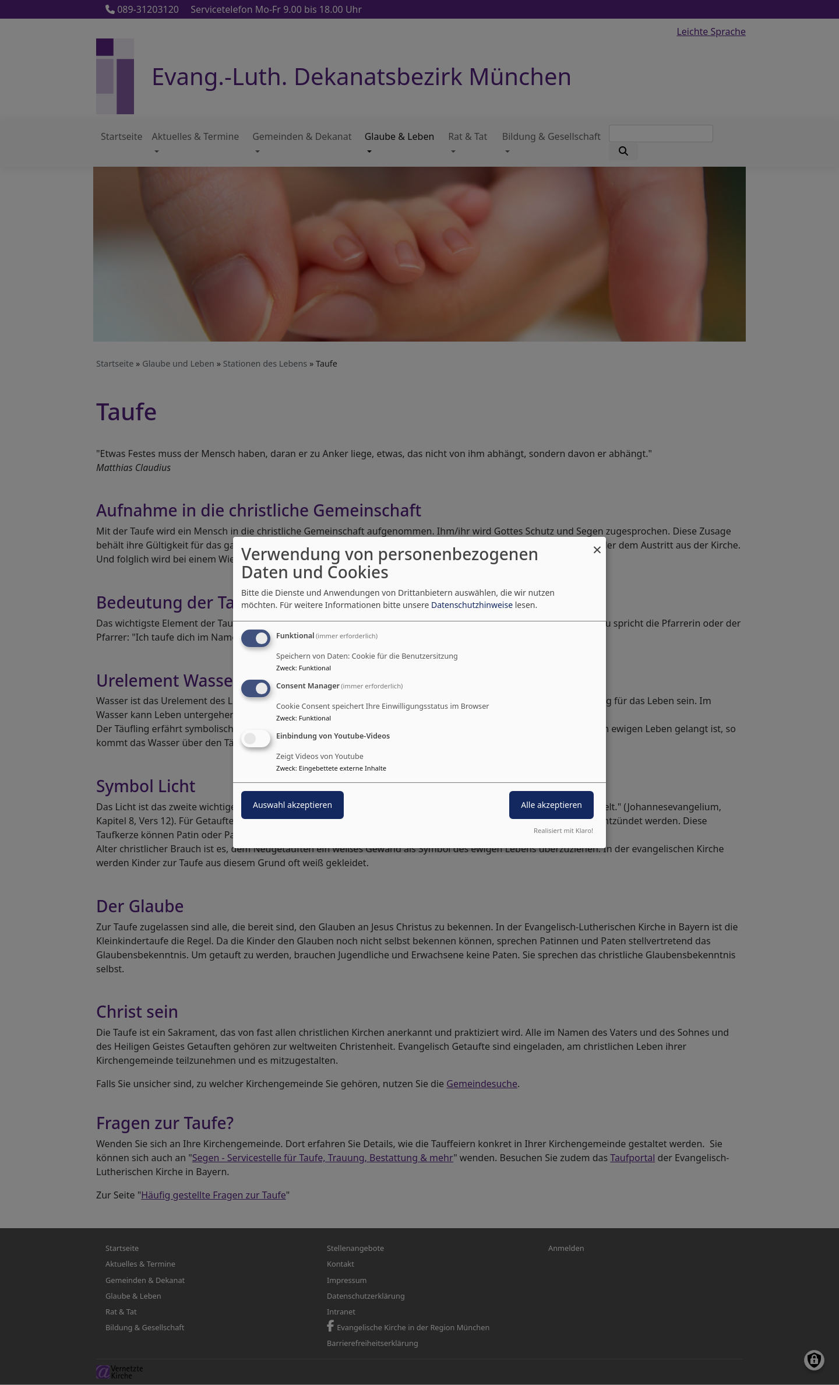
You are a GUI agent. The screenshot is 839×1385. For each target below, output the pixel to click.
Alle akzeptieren (551, 804)
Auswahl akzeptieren (292, 804)
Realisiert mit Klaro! (563, 830)
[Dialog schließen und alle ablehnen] (597, 544)
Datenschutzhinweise (472, 604)
